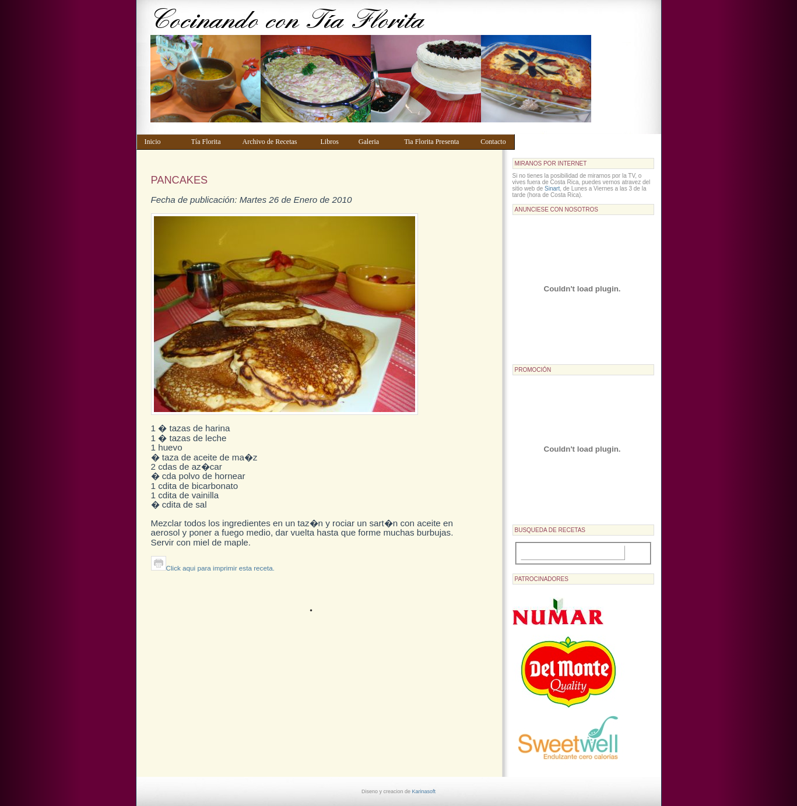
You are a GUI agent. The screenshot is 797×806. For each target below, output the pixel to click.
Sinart (552, 188)
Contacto (494, 142)
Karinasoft (424, 791)
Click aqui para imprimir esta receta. (213, 568)
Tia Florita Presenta (436, 142)
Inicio (162, 142)
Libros (333, 142)
